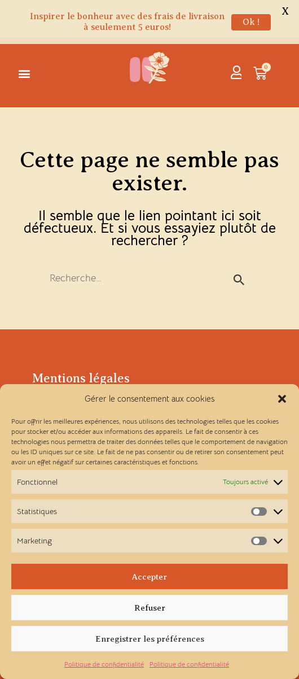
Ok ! (251, 22)
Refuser (149, 607)
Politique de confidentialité (104, 664)
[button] (282, 398)
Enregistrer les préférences (149, 638)
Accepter (149, 576)
